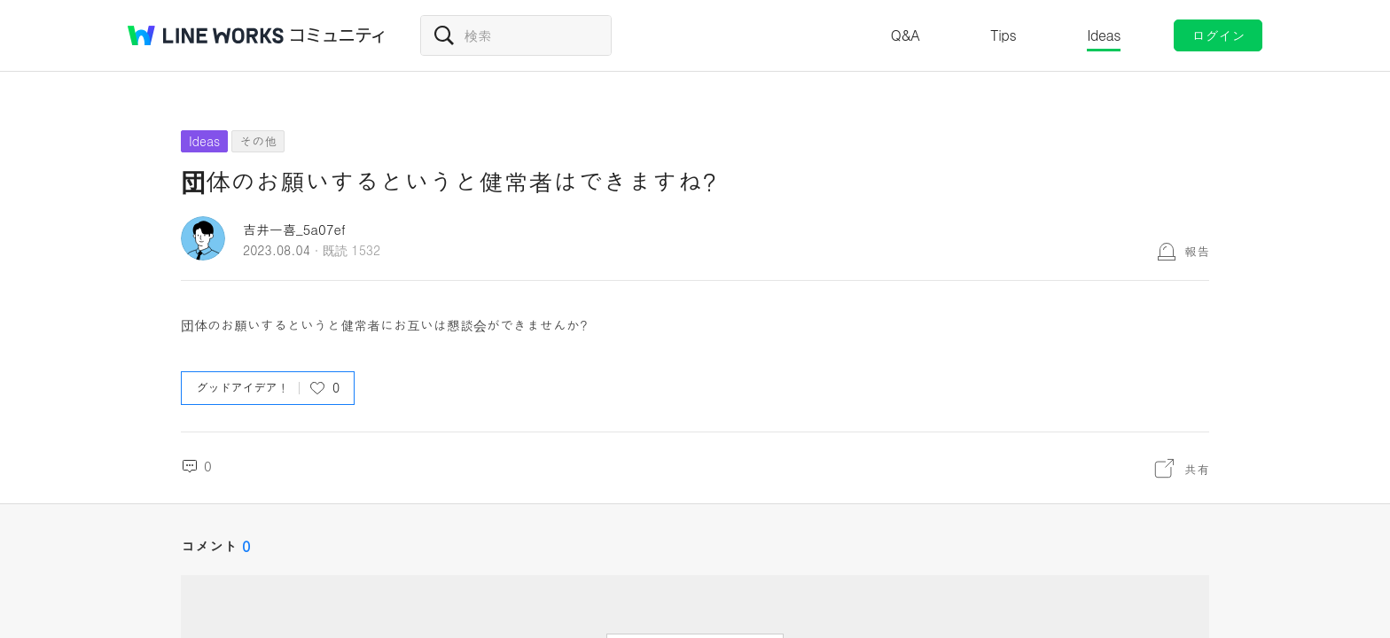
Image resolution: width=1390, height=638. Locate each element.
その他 (258, 141)
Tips (1003, 35)
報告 (1196, 251)
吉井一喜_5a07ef (294, 229)
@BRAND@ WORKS (206, 35)
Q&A (905, 35)
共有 (1196, 469)
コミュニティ (338, 35)
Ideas (1104, 35)
